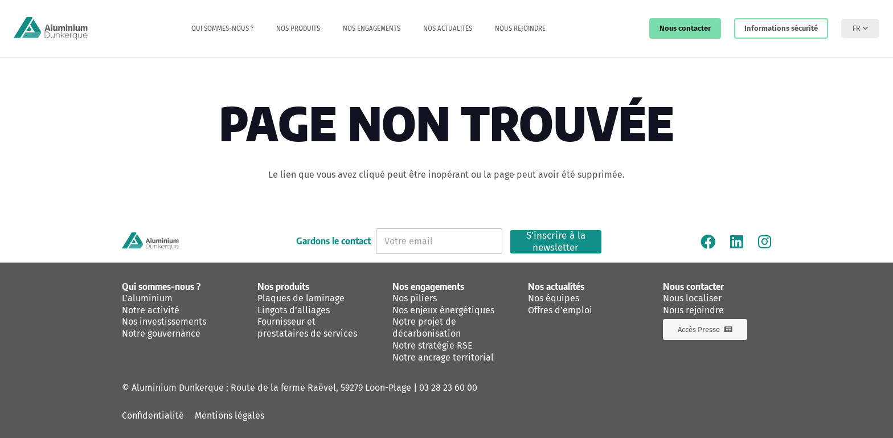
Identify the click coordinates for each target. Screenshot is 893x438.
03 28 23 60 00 (448, 387)
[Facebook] (708, 241)
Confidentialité (153, 415)
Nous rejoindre (693, 310)
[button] (860, 28)
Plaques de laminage (301, 298)
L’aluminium (147, 298)
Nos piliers (414, 298)
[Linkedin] (736, 241)
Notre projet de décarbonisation (426, 327)
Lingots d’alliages (293, 310)
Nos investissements (164, 321)
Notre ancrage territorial (443, 357)
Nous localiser (692, 298)
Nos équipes (553, 298)
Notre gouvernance (161, 333)
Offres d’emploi (560, 310)
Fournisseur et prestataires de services (307, 327)
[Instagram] (764, 241)
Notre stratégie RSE (432, 345)
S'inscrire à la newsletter (555, 241)
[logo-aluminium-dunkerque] (51, 28)
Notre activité (150, 310)
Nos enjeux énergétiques (443, 310)
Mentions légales (229, 415)
